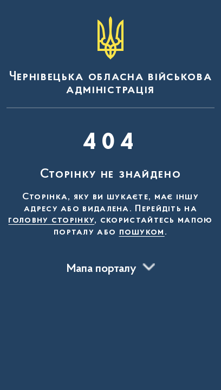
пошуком (142, 232)
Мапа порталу (101, 269)
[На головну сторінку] (110, 56)
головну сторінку (51, 220)
